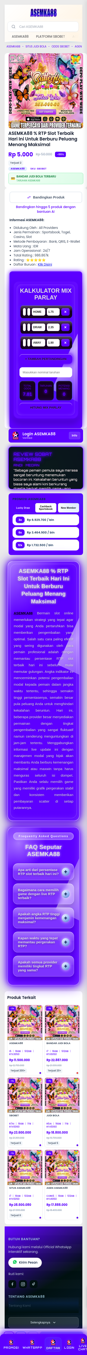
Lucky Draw (23, 508)
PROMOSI (11, 1344)
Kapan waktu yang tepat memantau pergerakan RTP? (38, 942)
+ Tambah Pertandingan (45, 359)
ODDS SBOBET (60, 46)
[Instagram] (23, 1284)
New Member (68, 508)
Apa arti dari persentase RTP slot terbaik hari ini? (38, 872)
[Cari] (13, 27)
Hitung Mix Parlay (45, 407)
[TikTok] (34, 1284)
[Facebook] (12, 1284)
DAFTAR (53, 1344)
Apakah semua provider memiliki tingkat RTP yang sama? (37, 966)
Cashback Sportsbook (46, 507)
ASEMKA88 (20, 36)
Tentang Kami (20, 1306)
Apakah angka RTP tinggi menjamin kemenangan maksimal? (39, 918)
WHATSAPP (32, 1344)
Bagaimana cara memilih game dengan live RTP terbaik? (38, 894)
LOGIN (69, 1344)
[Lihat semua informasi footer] (43, 1322)
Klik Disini (45, 264)
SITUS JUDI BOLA (36, 46)
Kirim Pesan (25, 1263)
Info (74, 435)
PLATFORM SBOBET (50, 36)
